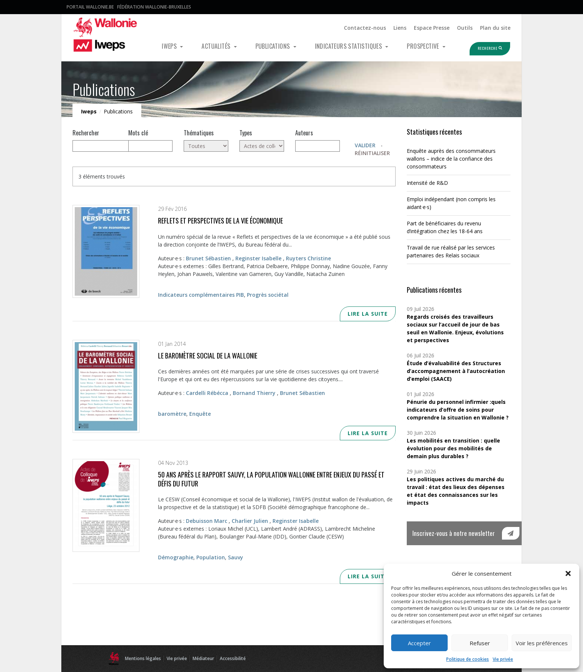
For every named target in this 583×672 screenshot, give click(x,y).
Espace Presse (432, 27)
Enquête (200, 413)
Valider (365, 145)
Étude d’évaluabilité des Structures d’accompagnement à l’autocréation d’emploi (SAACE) (456, 371)
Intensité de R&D (427, 182)
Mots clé (138, 132)
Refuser (480, 643)
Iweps (170, 46)
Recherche (482, 48)
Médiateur (203, 658)
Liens (399, 27)
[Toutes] (206, 146)
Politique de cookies (467, 659)
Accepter (419, 643)
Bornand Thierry (254, 392)
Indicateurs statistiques (349, 46)
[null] (117, 146)
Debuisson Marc (206, 520)
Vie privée (503, 659)
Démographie (175, 557)
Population (210, 557)
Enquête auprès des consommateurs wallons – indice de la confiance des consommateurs (451, 158)
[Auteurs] (317, 146)
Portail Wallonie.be (90, 7)
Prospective (424, 46)
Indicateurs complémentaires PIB (201, 294)
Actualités (217, 46)
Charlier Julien (250, 520)
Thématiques (199, 132)
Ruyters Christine (308, 258)
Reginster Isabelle (258, 258)
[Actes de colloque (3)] (261, 146)
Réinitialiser (372, 153)
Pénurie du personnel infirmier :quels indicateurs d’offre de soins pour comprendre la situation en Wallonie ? (458, 409)
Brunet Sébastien (208, 258)
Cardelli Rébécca (207, 392)
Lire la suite (368, 313)
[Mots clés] (150, 146)
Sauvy (235, 557)
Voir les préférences (542, 643)
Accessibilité (233, 658)
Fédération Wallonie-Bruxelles (154, 7)
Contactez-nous (365, 27)
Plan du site (495, 27)
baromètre (172, 413)
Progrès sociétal (268, 294)
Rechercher (86, 132)
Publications (273, 46)
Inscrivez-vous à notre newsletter (453, 533)
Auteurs (304, 132)
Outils (465, 27)
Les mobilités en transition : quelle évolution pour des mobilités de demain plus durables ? (453, 448)
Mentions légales (143, 658)
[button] (568, 573)
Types (245, 132)
